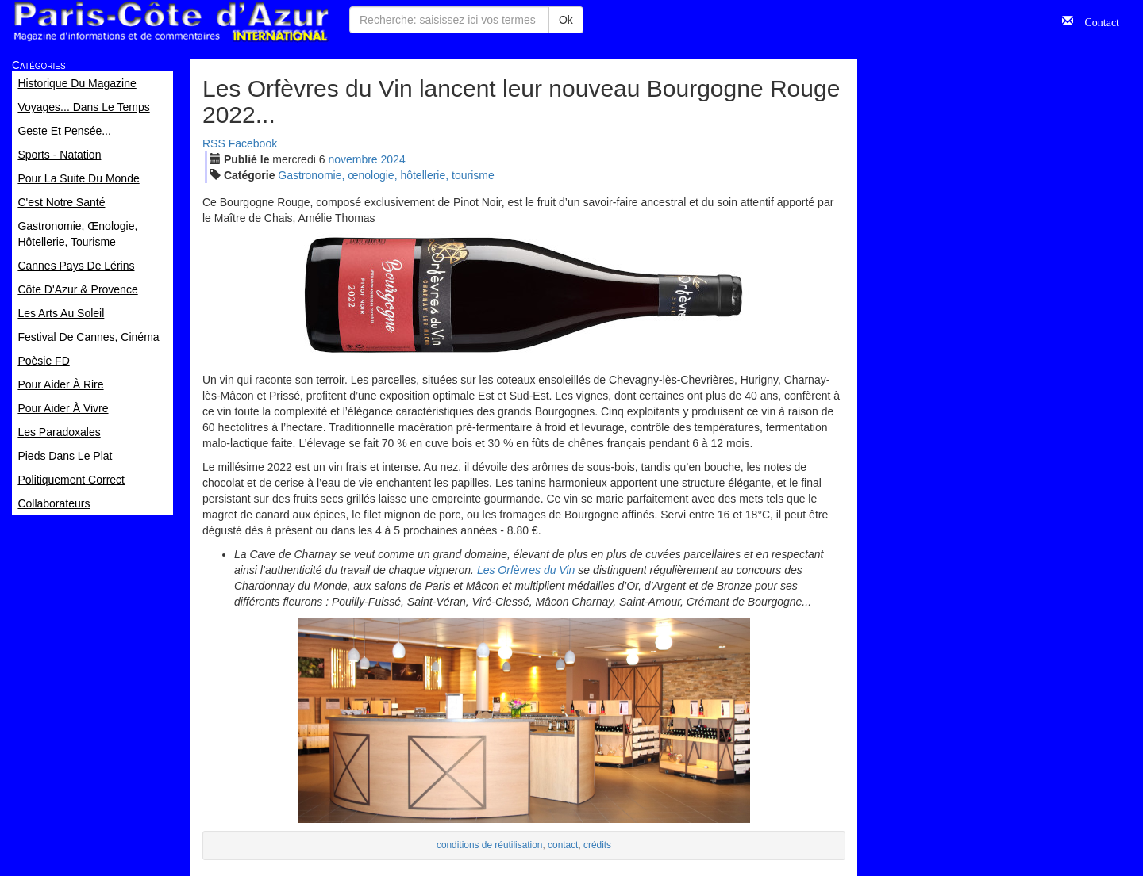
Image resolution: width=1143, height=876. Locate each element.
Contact (1096, 20)
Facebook (253, 143)
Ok (566, 19)
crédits (597, 845)
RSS (213, 143)
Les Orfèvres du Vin (526, 570)
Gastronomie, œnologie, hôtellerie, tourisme (386, 175)
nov (352, 159)
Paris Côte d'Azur (170, 22)
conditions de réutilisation (490, 845)
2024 (393, 159)
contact (563, 845)
